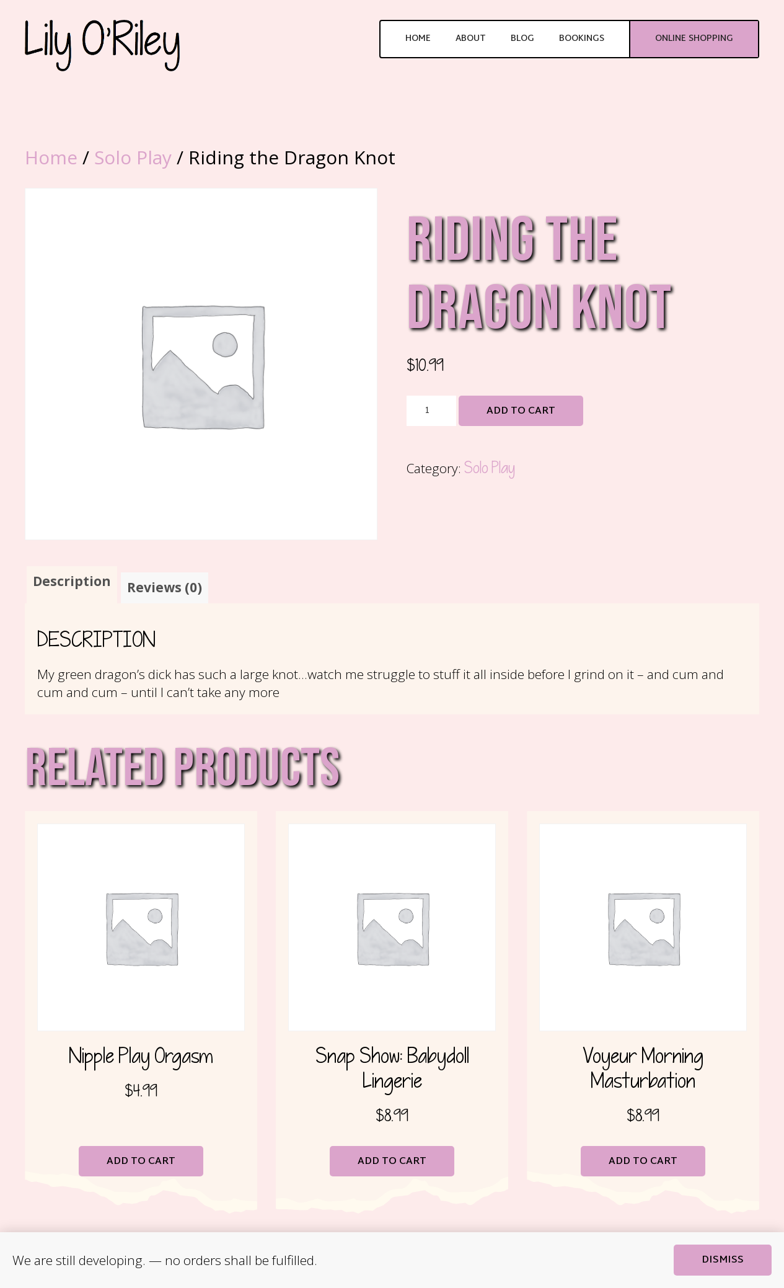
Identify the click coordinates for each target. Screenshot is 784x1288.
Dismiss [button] (723, 1260)
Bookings (581, 39)
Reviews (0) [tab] (164, 587)
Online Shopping (694, 39)
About (471, 39)
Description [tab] (72, 581)
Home (418, 39)
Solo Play (133, 157)
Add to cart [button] (141, 1162)
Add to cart (521, 411)
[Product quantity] (431, 411)
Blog (522, 39)
